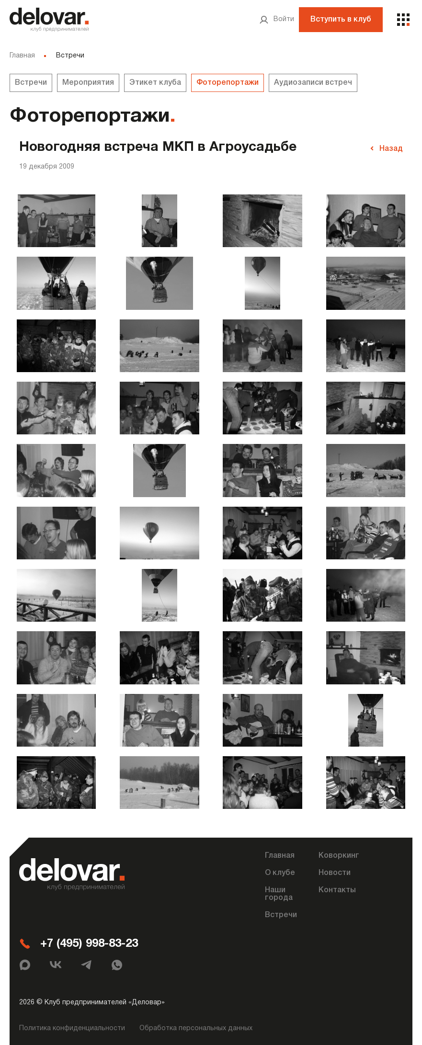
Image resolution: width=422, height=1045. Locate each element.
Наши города (279, 893)
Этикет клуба (155, 83)
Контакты (337, 889)
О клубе (280, 871)
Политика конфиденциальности (72, 1027)
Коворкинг (339, 854)
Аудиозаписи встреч (313, 83)
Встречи (31, 83)
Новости (335, 871)
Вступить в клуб (340, 19)
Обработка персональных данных (195, 1027)
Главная (22, 56)
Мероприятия (88, 83)
